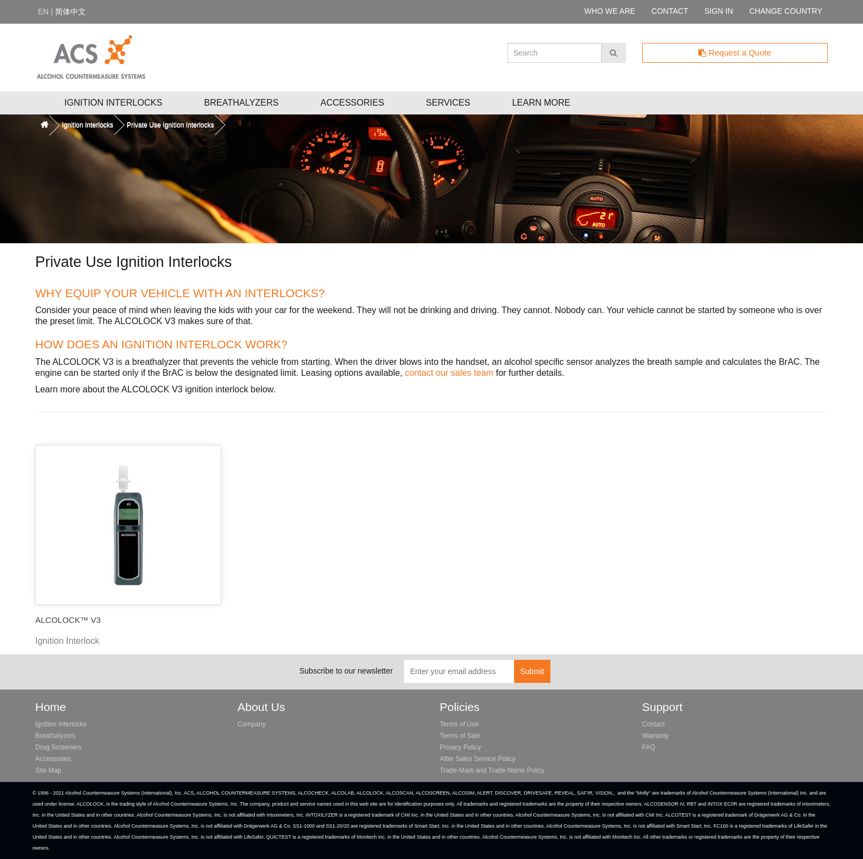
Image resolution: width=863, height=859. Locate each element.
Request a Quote (734, 52)
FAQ (649, 747)
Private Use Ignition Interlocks (170, 125)
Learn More (541, 102)
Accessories (352, 102)
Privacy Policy (460, 747)
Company (252, 724)
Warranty (655, 736)
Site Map (48, 770)
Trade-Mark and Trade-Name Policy (492, 770)
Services (448, 102)
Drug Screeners (58, 747)
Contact (653, 724)
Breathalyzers (241, 102)
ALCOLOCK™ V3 (68, 620)
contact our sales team (449, 372)
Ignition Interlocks (113, 102)
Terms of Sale (460, 736)
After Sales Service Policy (477, 759)
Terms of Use (459, 724)
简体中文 (70, 11)
